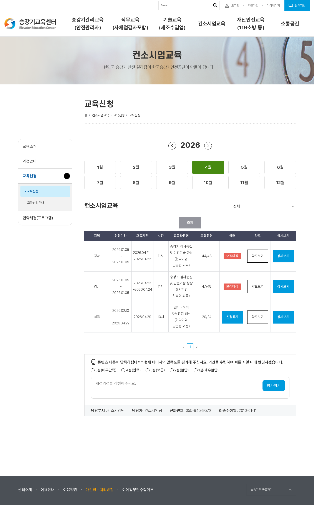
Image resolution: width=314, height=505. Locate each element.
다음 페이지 (197, 346)
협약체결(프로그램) (38, 218)
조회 (190, 222)
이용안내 (48, 489)
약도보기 (258, 256)
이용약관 (70, 489)
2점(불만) (181, 370)
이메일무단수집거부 (138, 489)
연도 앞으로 (208, 145)
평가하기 (274, 385)
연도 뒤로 (172, 145)
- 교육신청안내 (34, 203)
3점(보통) (157, 370)
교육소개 (30, 146)
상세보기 (283, 256)
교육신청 (31, 178)
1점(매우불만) (208, 370)
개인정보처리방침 (100, 489)
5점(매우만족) (105, 370)
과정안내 (30, 161)
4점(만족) (133, 370)
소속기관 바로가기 (261, 489)
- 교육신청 (31, 191)
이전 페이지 (183, 346)
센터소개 (25, 489)
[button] (100, 167)
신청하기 (232, 317)
